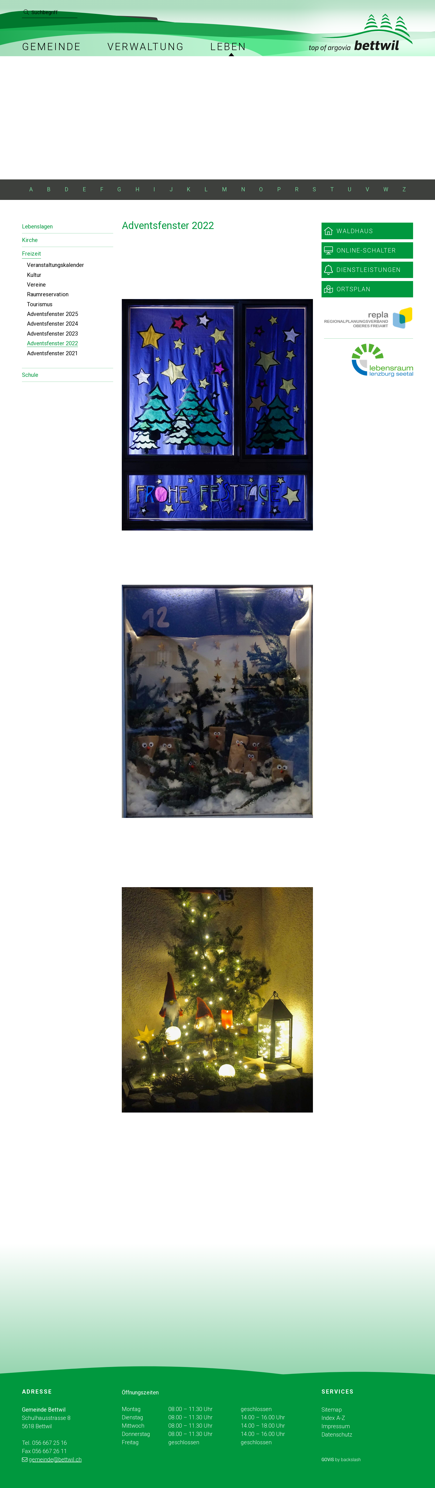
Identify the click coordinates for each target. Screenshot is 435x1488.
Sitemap (332, 1409)
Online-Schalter (366, 250)
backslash (351, 1459)
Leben (228, 47)
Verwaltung (145, 47)
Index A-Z (333, 1418)
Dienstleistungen (369, 269)
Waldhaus (355, 231)
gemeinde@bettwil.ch (55, 1459)
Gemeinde (51, 47)
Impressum (336, 1426)
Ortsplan (354, 289)
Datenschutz (337, 1434)
